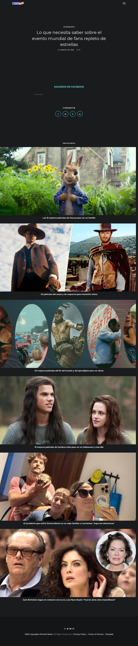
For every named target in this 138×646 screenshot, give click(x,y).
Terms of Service (96, 634)
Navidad (109, 634)
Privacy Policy (79, 634)
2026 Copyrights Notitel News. (39, 634)
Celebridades (69, 27)
